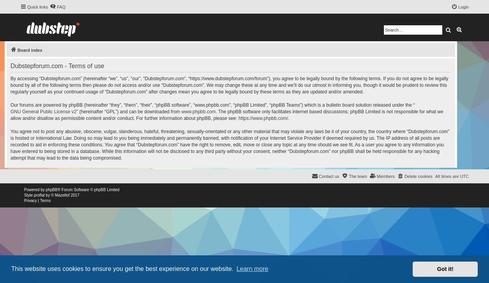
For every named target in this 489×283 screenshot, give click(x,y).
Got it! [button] (445, 269)
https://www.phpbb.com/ (263, 118)
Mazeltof (62, 195)
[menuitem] (57, 7)
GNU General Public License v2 (43, 111)
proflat (39, 195)
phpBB (52, 190)
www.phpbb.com (198, 111)
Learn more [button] (252, 268)
